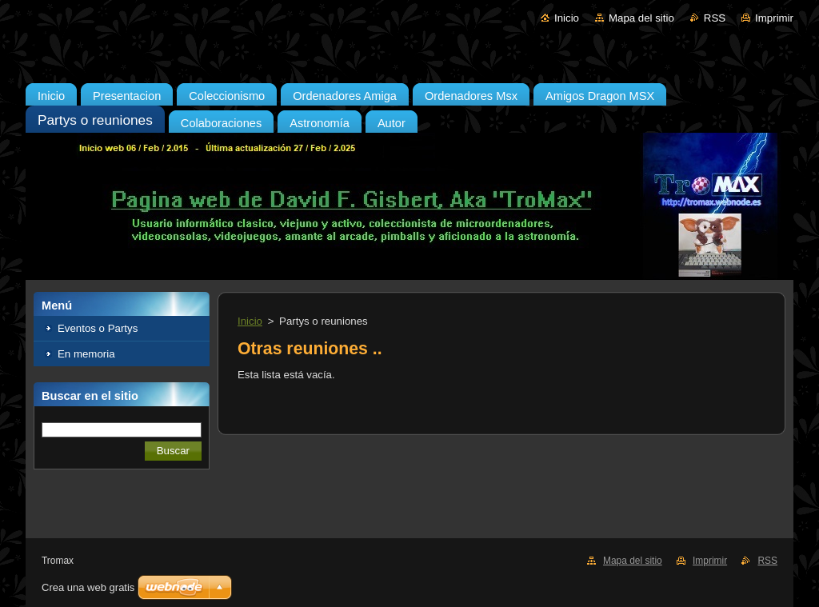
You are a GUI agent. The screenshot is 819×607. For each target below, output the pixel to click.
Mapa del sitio (641, 18)
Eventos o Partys (98, 328)
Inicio (566, 18)
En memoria (86, 354)
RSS (714, 18)
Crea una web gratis (88, 587)
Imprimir (774, 18)
